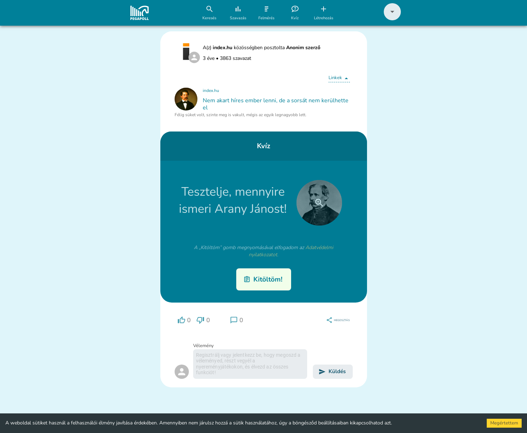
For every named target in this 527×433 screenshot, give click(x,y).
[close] (319, 203)
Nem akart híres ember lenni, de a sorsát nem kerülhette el (275, 104)
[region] (184, 320)
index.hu (211, 90)
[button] (392, 18)
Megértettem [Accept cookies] (504, 423)
